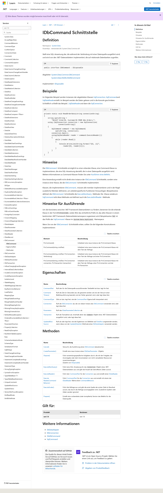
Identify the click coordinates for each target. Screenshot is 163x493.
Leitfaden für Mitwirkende (54, 467)
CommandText (49, 288)
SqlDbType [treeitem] (8, 350)
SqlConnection (99, 97)
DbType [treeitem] (7, 185)
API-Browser (58, 25)
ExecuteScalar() (49, 387)
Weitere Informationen (143, 50)
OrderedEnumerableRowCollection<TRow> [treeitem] (17, 319)
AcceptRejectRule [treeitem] (11, 40)
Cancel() (46, 347)
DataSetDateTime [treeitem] (11, 134)
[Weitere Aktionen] (118, 25)
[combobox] (17, 28)
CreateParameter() (50, 351)
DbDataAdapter (98, 324)
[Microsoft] (4, 3)
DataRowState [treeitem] (9, 121)
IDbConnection (67, 304)
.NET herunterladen (152, 9)
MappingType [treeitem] (9, 295)
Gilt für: (138, 47)
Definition (139, 29)
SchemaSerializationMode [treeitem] (13, 340)
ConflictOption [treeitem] (10, 50)
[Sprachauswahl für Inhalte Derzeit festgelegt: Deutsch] (8, 490)
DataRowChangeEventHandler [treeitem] (15, 104)
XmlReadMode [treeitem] (10, 395)
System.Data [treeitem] (9, 37)
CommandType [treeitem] (10, 46)
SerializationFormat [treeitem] (11, 347)
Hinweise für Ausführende (144, 38)
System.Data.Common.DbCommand (65, 74)
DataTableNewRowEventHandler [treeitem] (15, 159)
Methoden (139, 44)
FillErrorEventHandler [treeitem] (12, 211)
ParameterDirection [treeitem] (11, 324)
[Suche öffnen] (150, 3)
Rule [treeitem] (6, 337)
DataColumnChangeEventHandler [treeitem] (16, 72)
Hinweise (139, 35)
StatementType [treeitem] (10, 366)
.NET (50, 25)
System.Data (56, 46)
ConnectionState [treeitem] (10, 53)
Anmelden (156, 3)
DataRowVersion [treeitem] (10, 124)
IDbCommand (51, 168)
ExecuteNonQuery (84, 194)
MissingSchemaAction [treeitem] (12, 311)
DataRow (100, 321)
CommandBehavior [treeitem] (11, 43)
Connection (48, 304)
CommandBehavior (87, 380)
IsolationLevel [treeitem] (9, 279)
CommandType (49, 299)
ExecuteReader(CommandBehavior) (50, 380)
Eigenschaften (140, 41)
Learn (44, 25)
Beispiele (139, 32)
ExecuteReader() (49, 374)
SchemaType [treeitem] (9, 343)
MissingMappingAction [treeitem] (13, 305)
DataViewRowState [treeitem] (11, 172)
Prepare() (47, 396)
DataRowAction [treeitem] (10, 95)
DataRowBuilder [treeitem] (10, 98)
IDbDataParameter (90, 351)
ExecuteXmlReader (94, 197)
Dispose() (47, 355)
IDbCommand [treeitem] (11, 244)
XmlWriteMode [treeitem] (10, 398)
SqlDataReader (48, 100)
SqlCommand (111, 97)
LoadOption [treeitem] (9, 292)
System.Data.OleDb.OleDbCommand (65, 78)
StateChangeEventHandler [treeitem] (14, 356)
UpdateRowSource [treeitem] (11, 385)
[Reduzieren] (27, 23)
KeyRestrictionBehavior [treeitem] (12, 289)
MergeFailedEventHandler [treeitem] (13, 302)
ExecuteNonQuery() (50, 367)
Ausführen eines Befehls (100, 174)
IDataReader (113, 374)
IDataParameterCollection (71, 310)
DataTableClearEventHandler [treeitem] (14, 147)
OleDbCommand (53, 436)
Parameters (47, 310)
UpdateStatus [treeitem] (9, 389)
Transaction (48, 315)
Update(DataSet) (76, 324)
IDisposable (59, 83)
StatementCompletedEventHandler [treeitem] (17, 363)
